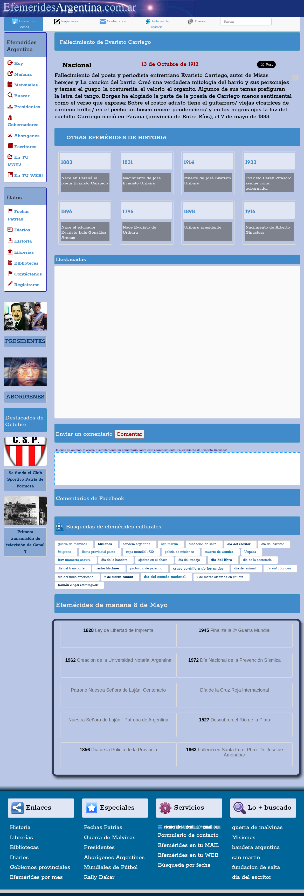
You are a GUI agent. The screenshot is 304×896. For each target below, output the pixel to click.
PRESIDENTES (25, 341)
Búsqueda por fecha (184, 865)
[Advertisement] (242, 41)
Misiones (243, 837)
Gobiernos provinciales (40, 867)
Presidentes (99, 847)
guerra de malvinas (257, 827)
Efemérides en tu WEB (188, 855)
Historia (20, 827)
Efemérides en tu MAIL (188, 845)
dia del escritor (251, 877)
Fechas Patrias (103, 827)
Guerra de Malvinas (110, 837)
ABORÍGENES (25, 397)
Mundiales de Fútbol (111, 867)
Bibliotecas (24, 847)
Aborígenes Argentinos (114, 857)
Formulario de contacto (188, 835)
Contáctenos (113, 21)
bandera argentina (256, 847)
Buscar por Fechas (24, 23)
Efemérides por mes (36, 877)
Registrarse (66, 21)
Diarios (197, 21)
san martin (246, 857)
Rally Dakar (99, 877)
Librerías (21, 837)
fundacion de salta (256, 867)
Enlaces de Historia (156, 23)
